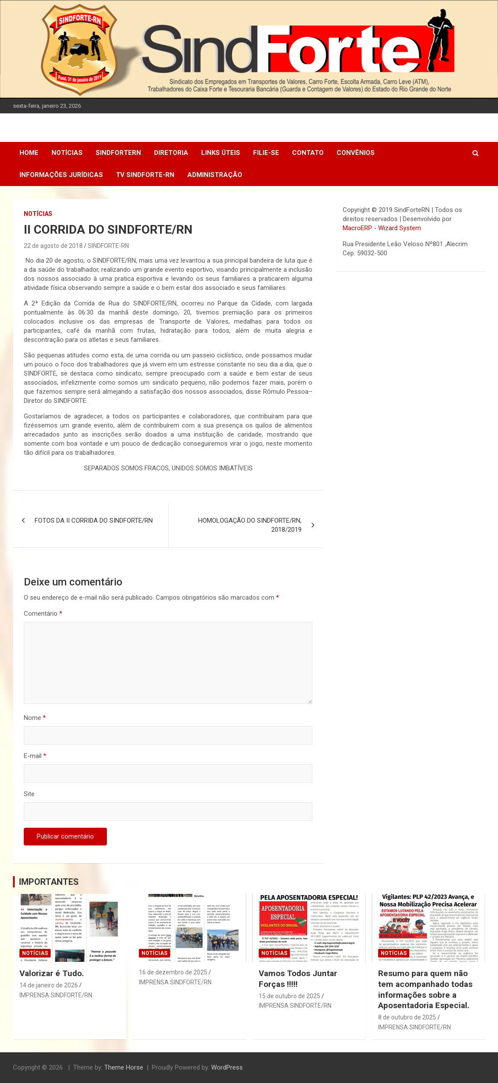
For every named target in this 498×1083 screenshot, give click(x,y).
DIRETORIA (171, 153)
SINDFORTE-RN (108, 245)
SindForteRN (118, 153)
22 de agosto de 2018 (53, 245)
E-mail (35, 756)
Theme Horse (123, 1067)
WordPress (227, 1067)
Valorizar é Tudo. (51, 973)
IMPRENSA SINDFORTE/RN (55, 995)
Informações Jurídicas (61, 175)
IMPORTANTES (49, 882)
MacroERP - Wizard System (382, 228)
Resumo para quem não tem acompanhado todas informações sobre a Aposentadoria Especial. (425, 989)
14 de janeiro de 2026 (48, 985)
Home (29, 153)
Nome (35, 718)
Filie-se (266, 153)
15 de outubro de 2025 (289, 996)
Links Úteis (220, 153)
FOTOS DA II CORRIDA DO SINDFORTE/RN (94, 520)
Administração (214, 175)
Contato (308, 153)
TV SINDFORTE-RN (145, 175)
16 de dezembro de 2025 (173, 972)
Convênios (356, 153)
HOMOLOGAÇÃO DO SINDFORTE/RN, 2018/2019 (250, 525)
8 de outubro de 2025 (407, 1017)
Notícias (67, 153)
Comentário (43, 613)
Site (29, 794)
